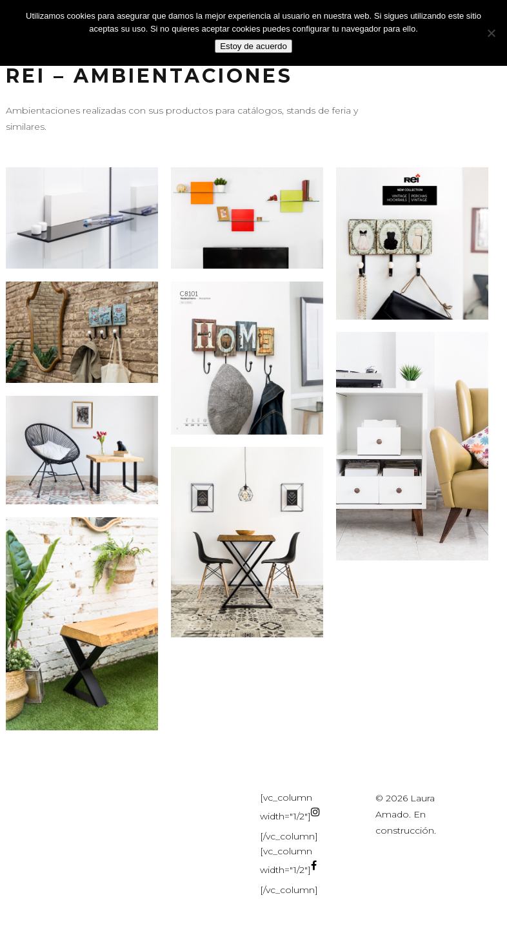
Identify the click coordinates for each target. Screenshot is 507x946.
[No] (490, 32)
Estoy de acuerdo (253, 46)
